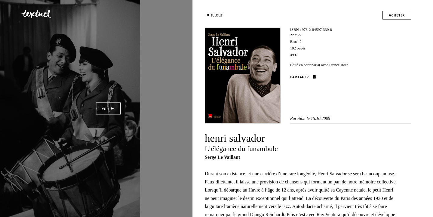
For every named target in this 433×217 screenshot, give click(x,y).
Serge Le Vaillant (222, 157)
